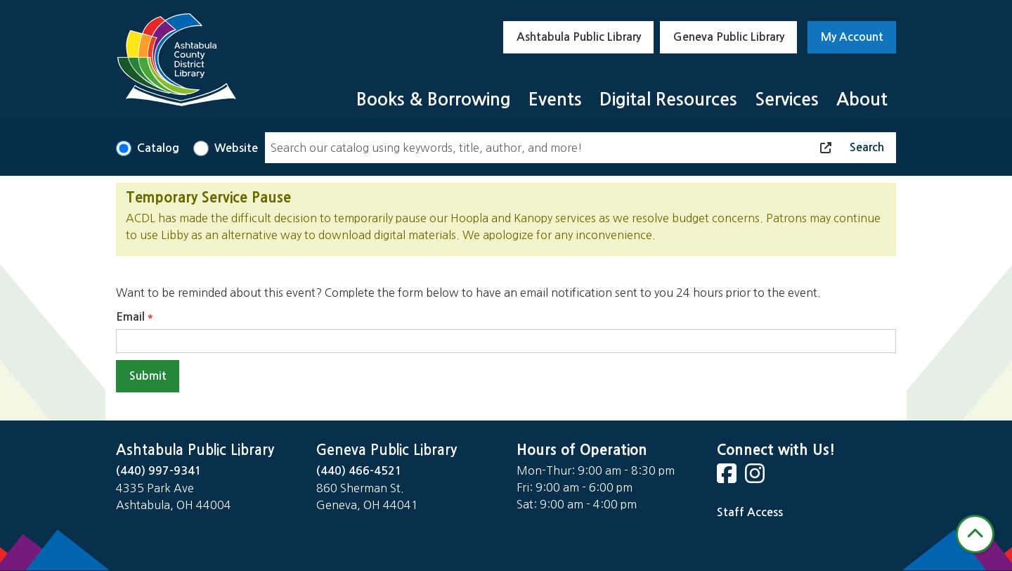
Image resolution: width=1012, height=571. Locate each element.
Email (130, 317)
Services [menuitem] (787, 99)
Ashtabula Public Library (579, 37)
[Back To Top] (975, 534)
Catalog (158, 148)
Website (236, 148)
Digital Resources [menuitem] (668, 99)
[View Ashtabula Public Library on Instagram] (756, 478)
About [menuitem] (862, 99)
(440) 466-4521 (359, 471)
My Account (852, 37)
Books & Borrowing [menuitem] (433, 99)
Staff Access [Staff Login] (750, 512)
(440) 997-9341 (159, 471)
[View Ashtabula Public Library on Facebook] (728, 478)
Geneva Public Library (728, 37)
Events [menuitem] (555, 99)
